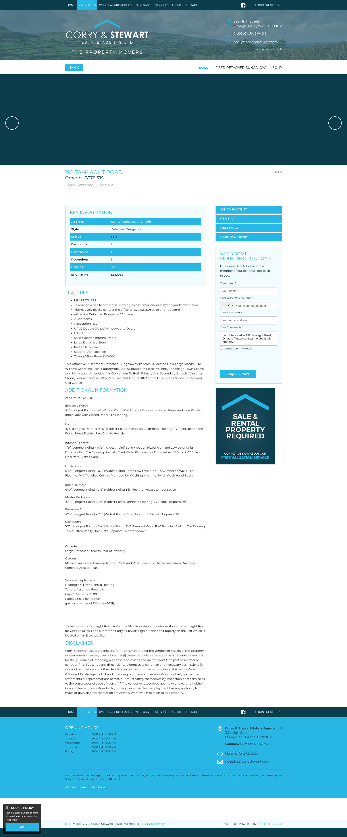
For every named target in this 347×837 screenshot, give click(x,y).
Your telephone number (236, 306)
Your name (228, 291)
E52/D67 (117, 283)
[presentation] (248, 369)
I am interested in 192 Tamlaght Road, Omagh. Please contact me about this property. (248, 347)
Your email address (232, 321)
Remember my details (238, 357)
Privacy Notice (155, 832)
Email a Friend (233, 245)
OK (22, 827)
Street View (229, 236)
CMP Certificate (75, 796)
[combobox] (227, 314)
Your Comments (231, 336)
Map (227, 227)
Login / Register (267, 5)
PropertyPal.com (269, 832)
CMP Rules (98, 796)
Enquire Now (238, 382)
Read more (11, 819)
